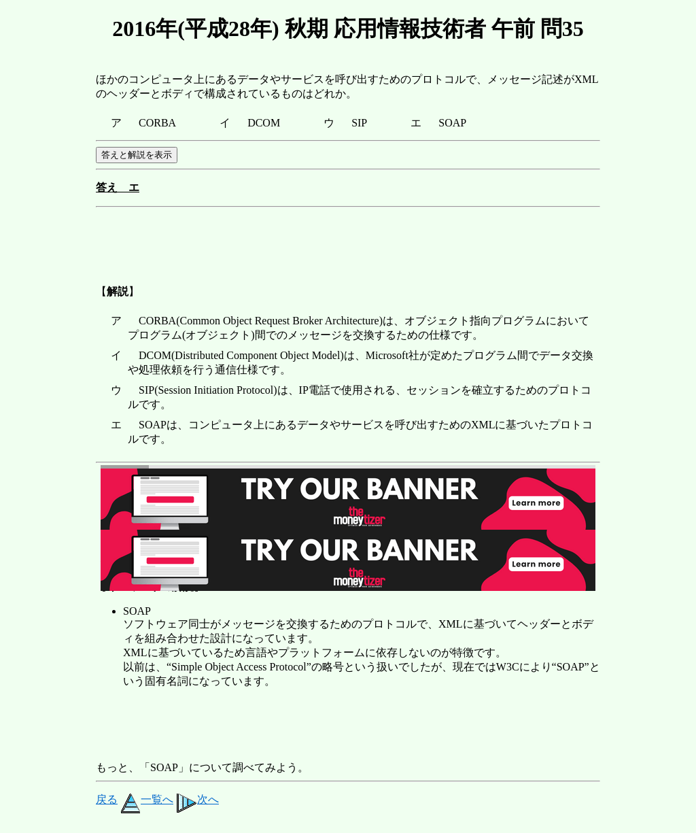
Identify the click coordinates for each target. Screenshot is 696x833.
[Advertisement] (343, 243)
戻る (107, 799)
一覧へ (146, 799)
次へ (197, 799)
